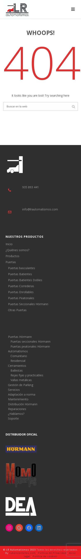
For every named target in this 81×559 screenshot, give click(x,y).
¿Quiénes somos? (17, 250)
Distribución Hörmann (22, 404)
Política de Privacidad (52, 552)
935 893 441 (30, 187)
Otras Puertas (17, 310)
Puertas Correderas (21, 286)
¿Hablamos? (16, 414)
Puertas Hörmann (20, 337)
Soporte (13, 418)
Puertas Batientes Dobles (25, 280)
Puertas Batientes (20, 274)
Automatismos (18, 351)
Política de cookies (45, 556)
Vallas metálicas (21, 380)
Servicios (14, 390)
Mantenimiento (18, 399)
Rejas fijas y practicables (27, 375)
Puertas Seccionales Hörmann (28, 304)
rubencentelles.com (22, 552)
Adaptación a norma (21, 394)
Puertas (11, 262)
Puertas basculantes (21, 268)
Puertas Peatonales (21, 298)
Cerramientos (17, 366)
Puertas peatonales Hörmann (30, 346)
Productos (12, 256)
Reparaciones (17, 409)
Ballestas (17, 370)
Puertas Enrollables (21, 292)
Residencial (18, 361)
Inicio (9, 244)
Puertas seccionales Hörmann (30, 341)
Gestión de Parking (20, 385)
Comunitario (19, 356)
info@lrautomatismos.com (40, 209)
